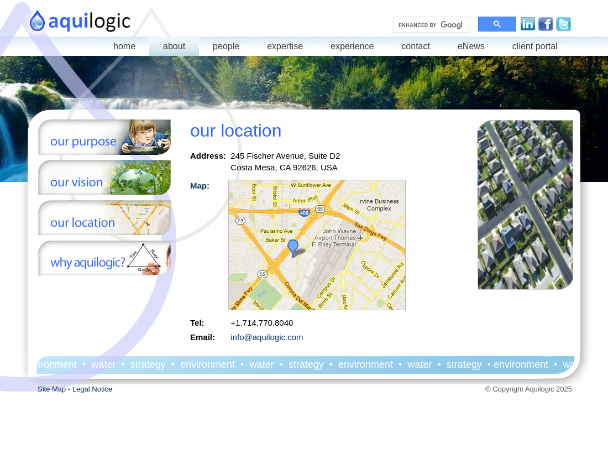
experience (352, 46)
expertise (285, 46)
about (174, 46)
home (124, 46)
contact (415, 46)
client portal (535, 46)
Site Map (52, 389)
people (226, 46)
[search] (431, 25)
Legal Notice (92, 389)
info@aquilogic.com (266, 337)
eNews (471, 46)
